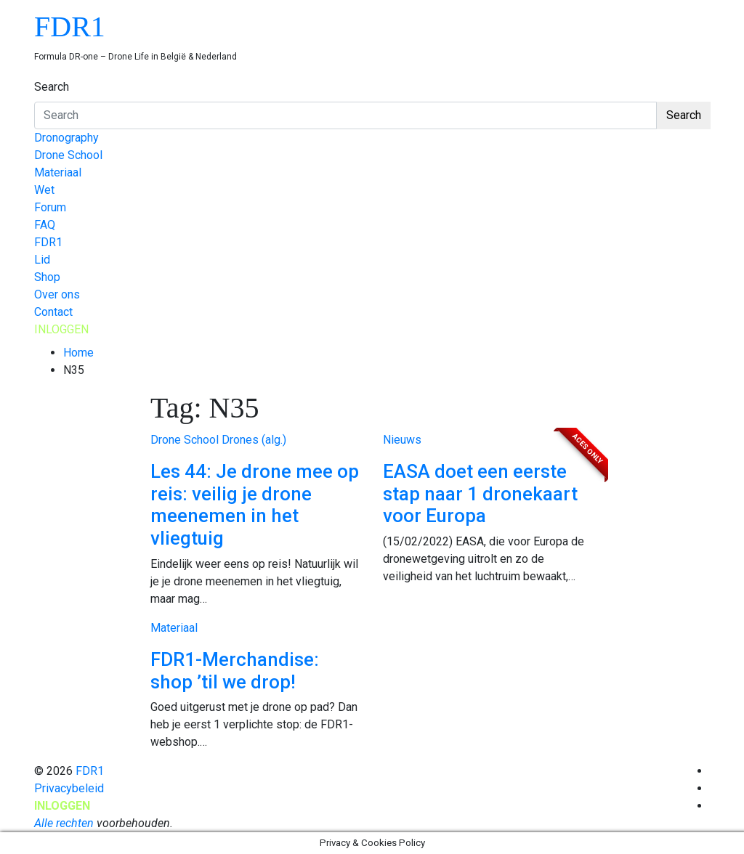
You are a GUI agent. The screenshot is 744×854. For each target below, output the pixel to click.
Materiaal (57, 172)
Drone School (68, 155)
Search (51, 87)
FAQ (44, 225)
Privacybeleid (69, 788)
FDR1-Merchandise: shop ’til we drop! (234, 670)
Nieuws (402, 440)
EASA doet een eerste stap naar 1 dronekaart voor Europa (480, 493)
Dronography (66, 138)
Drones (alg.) (254, 440)
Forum (50, 207)
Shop (47, 277)
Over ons (57, 294)
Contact (53, 312)
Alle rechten (64, 823)
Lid (42, 260)
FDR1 (69, 26)
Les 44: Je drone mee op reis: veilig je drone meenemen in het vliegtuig (254, 504)
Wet (44, 190)
